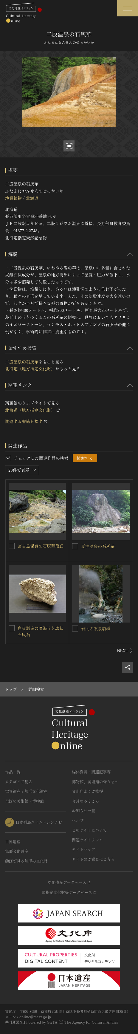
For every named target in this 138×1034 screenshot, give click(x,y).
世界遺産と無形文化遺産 (26, 791)
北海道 (32, 198)
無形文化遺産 (16, 851)
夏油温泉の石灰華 (97, 546)
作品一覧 (13, 772)
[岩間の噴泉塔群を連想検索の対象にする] (75, 628)
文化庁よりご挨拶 (87, 791)
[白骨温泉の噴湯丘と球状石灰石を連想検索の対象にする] (12, 628)
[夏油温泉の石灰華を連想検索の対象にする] (75, 546)
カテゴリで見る (18, 781)
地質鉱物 (13, 198)
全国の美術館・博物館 (24, 801)
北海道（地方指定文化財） (30, 369)
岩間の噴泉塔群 (95, 628)
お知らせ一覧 (83, 810)
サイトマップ (83, 849)
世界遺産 (13, 841)
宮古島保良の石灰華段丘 (40, 546)
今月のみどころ (85, 801)
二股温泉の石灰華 (21, 362)
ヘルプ (78, 820)
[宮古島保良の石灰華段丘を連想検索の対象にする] (12, 546)
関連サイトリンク (87, 840)
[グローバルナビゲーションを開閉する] (127, 8)
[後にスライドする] (125, 650)
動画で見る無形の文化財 (26, 861)
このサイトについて (89, 830)
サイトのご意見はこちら (93, 859)
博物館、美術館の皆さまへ (95, 781)
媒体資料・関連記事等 (91, 772)
